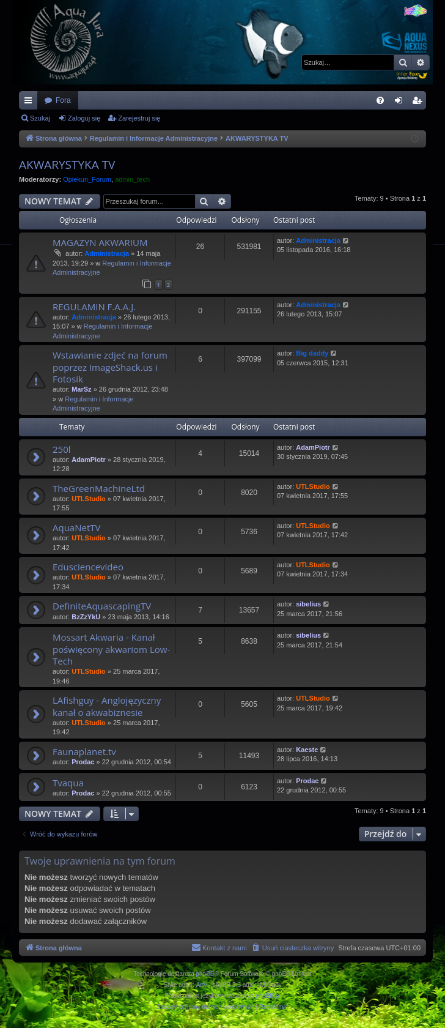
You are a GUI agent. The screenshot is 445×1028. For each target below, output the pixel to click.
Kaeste (307, 749)
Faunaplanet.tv (84, 751)
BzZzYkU (86, 616)
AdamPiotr (89, 459)
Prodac (83, 761)
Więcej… (30, 103)
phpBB (205, 973)
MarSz (81, 389)
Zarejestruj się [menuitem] (419, 103)
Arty (201, 984)
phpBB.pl (268, 996)
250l (62, 449)
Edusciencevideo (88, 567)
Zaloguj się (84, 118)
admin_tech (132, 179)
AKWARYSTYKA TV (67, 165)
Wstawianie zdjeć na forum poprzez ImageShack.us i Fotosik (110, 367)
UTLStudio (89, 498)
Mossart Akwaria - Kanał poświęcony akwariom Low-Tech (111, 649)
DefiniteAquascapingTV (102, 606)
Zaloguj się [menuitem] (401, 103)
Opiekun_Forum (87, 179)
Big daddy (312, 353)
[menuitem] (380, 100)
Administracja (106, 253)
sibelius (308, 604)
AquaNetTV (76, 527)
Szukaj (40, 118)
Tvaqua (68, 783)
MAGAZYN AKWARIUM (100, 242)
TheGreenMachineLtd (99, 488)
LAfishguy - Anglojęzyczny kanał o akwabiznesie (107, 706)
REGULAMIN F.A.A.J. (94, 306)
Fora (63, 100)
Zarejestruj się (139, 118)
